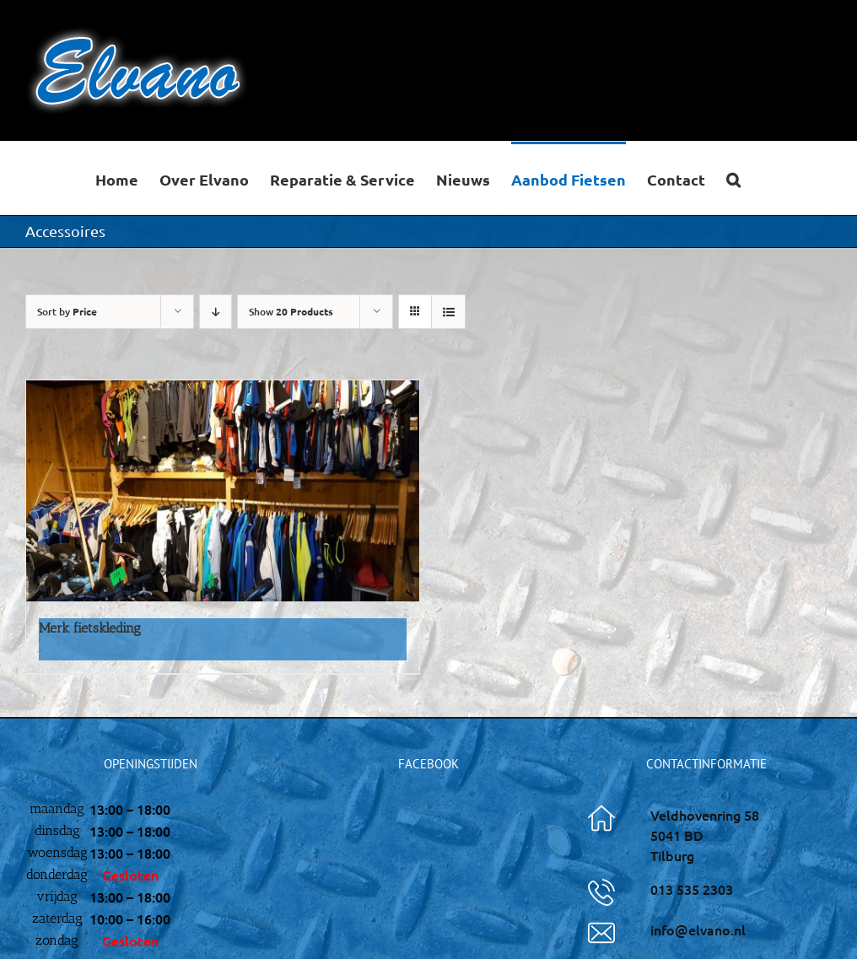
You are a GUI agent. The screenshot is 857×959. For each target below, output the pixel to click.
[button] (733, 178)
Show (291, 311)
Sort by (67, 311)
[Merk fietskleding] (222, 490)
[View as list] (448, 311)
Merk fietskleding (90, 628)
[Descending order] (215, 311)
